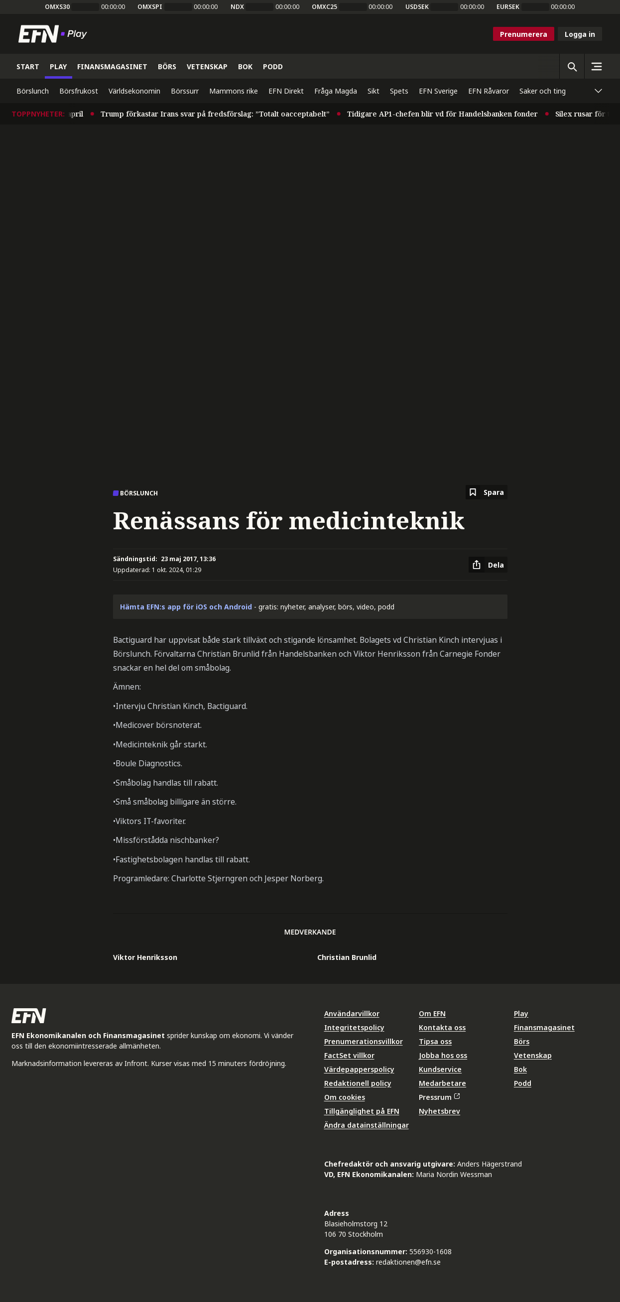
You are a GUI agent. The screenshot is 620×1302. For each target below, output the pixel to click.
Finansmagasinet (544, 1027)
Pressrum (439, 1097)
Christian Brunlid (346, 957)
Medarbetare (442, 1083)
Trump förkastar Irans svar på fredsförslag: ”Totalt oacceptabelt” (224, 113)
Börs (521, 1041)
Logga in (580, 34)
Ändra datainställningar (366, 1125)
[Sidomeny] (596, 66)
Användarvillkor (351, 1013)
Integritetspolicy (354, 1027)
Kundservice (440, 1069)
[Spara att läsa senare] (486, 492)
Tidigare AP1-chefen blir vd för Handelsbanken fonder (451, 113)
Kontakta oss (442, 1027)
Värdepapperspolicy (359, 1069)
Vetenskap (533, 1055)
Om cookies (344, 1097)
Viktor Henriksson (145, 957)
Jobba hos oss (443, 1055)
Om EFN (432, 1013)
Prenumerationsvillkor (363, 1041)
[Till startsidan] (54, 33)
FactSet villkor (349, 1055)
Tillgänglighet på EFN (361, 1111)
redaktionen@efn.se (408, 1262)
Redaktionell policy (357, 1083)
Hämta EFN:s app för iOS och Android (186, 606)
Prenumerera (523, 34)
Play (521, 1013)
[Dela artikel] (488, 565)
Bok (520, 1069)
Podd (522, 1083)
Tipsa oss (435, 1041)
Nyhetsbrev (439, 1111)
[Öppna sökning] (571, 66)
